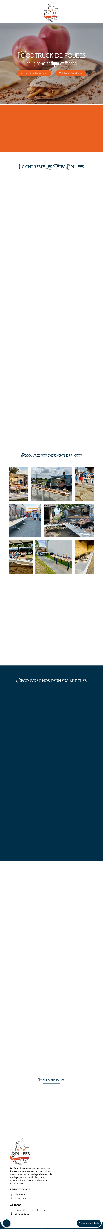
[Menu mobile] (6, 1223)
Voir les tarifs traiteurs (70, 73)
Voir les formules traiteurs (34, 73)
